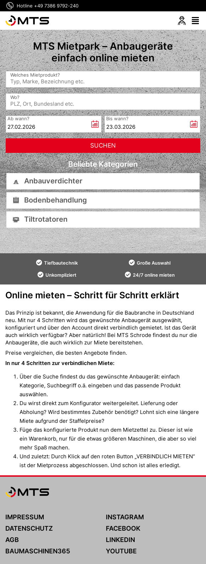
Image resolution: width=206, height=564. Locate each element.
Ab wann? (18, 118)
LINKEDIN (120, 539)
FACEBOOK (123, 528)
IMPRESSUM (24, 517)
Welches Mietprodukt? (35, 75)
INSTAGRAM (125, 517)
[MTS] (27, 20)
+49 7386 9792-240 (56, 6)
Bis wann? (117, 118)
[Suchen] (103, 145)
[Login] (181, 20)
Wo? (15, 97)
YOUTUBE (121, 551)
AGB (12, 539)
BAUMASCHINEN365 (37, 551)
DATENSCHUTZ (29, 528)
